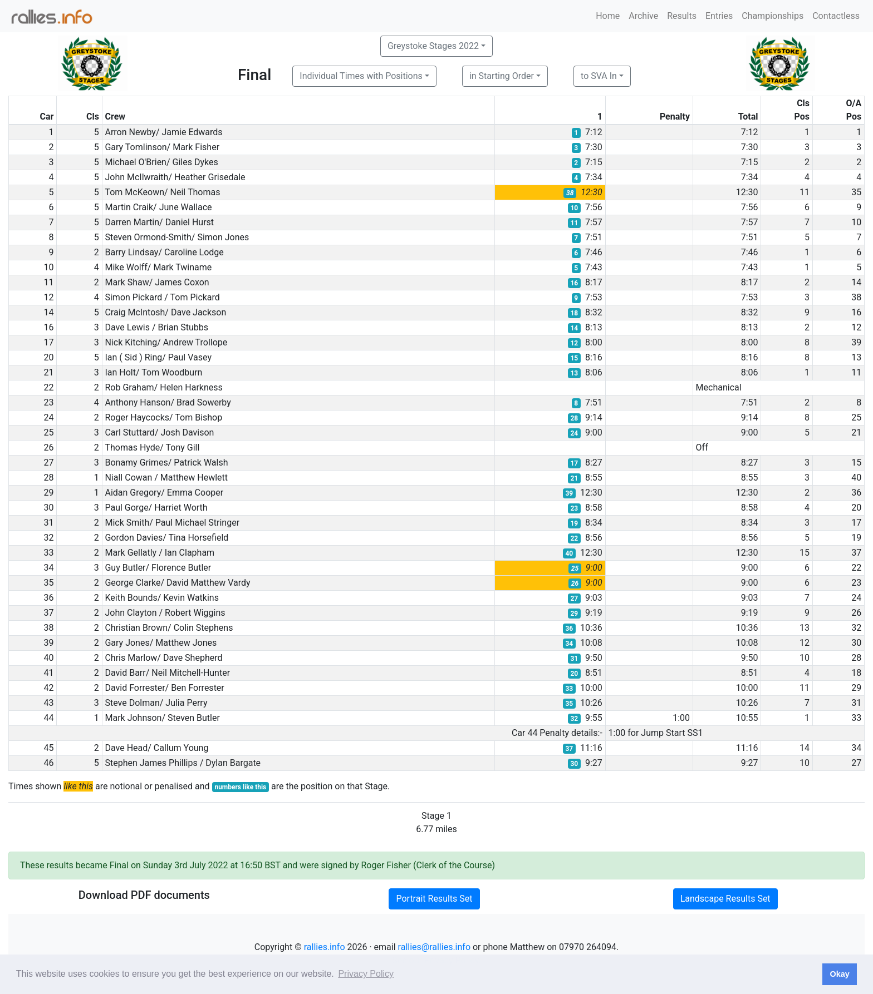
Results (682, 16)
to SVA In (599, 76)
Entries (719, 16)
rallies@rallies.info (434, 947)
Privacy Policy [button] (366, 973)
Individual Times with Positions (361, 76)
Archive (643, 16)
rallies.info (324, 947)
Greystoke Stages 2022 (433, 46)
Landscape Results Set (725, 898)
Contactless (836, 16)
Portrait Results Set (434, 898)
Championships (772, 16)
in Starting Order (501, 76)
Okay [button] (839, 974)
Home (608, 16)
